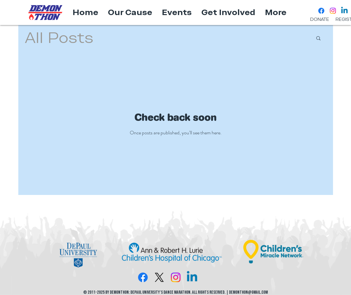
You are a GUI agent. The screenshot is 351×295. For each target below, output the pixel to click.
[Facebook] (321, 11)
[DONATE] (319, 19)
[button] (318, 38)
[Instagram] (333, 11)
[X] (159, 277)
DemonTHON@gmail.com (248, 292)
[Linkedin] (344, 11)
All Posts (59, 37)
